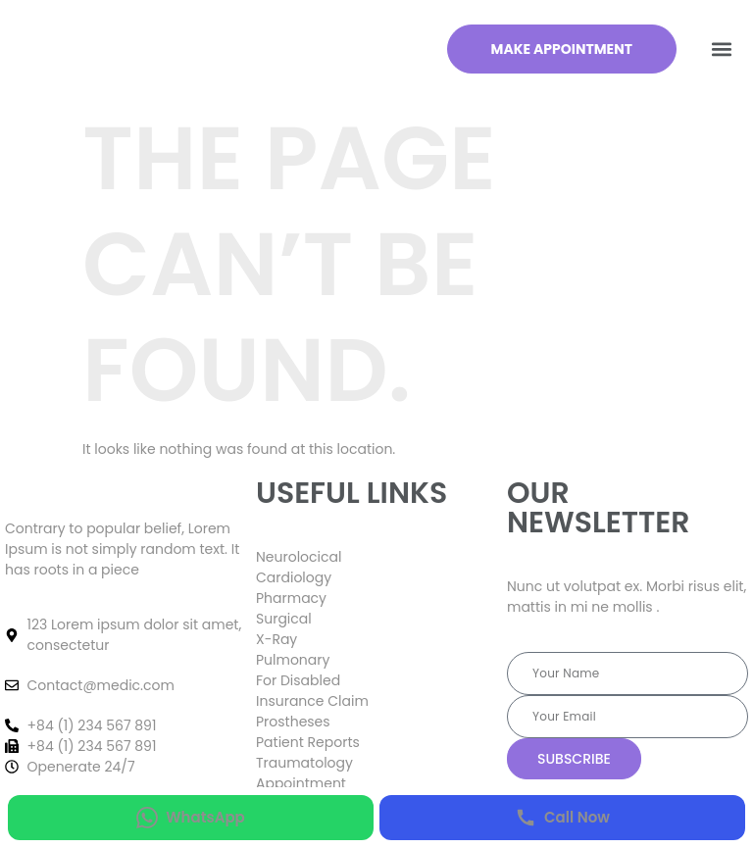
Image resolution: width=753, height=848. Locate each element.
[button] (722, 49)
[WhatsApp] (191, 817)
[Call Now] (562, 817)
